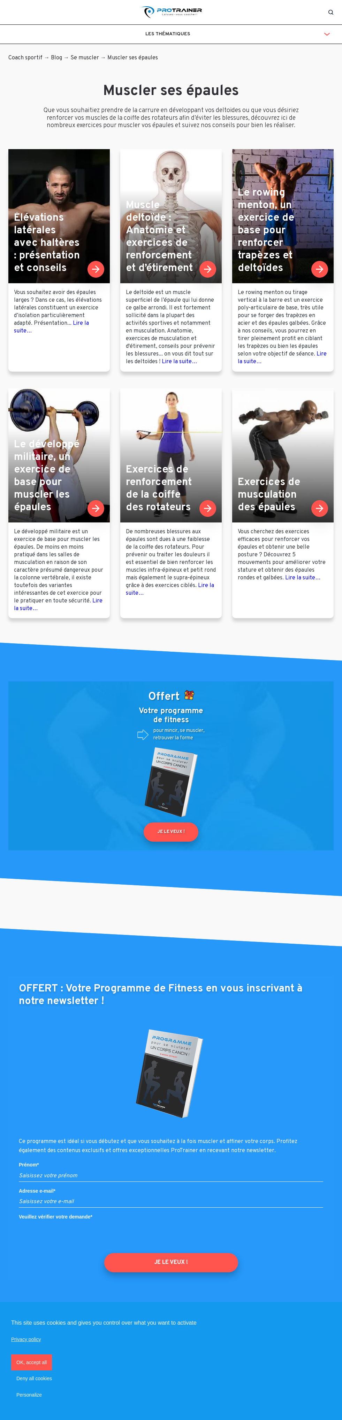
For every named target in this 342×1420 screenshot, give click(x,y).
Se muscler (84, 57)
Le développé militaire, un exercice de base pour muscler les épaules (46, 476)
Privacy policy (26, 1339)
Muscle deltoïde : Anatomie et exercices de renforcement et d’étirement (159, 237)
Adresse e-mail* (37, 1191)
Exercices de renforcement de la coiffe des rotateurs (159, 488)
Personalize (29, 1395)
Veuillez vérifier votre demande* (55, 1217)
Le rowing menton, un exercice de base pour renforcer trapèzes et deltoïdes (266, 230)
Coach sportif (25, 57)
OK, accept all (31, 1362)
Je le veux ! (171, 832)
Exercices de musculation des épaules (269, 495)
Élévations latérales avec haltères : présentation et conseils (47, 243)
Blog (56, 57)
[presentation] (72, 1236)
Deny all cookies (34, 1378)
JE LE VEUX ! (171, 1262)
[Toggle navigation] (11, 12)
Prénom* (29, 1165)
